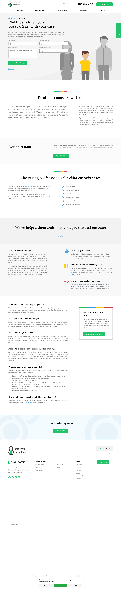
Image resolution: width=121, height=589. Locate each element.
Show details (75, 585)
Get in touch (28, 403)
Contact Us (104, 4)
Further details (12, 48)
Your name (11, 40)
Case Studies (80, 476)
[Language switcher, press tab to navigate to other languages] (65, 3)
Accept (61, 585)
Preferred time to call (45, 48)
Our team (79, 467)
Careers (78, 470)
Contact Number (44, 40)
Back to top (104, 449)
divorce (27, 187)
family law (102, 272)
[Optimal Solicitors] (14, 4)
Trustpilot (11, 69)
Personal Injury (40, 11)
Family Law (18, 11)
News (78, 473)
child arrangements (76, 275)
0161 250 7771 (85, 4)
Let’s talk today (60, 431)
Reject (46, 585)
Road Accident (39, 467)
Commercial (62, 11)
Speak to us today (60, 156)
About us (102, 11)
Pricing (78, 479)
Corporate (83, 11)
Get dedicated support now (93, 334)
